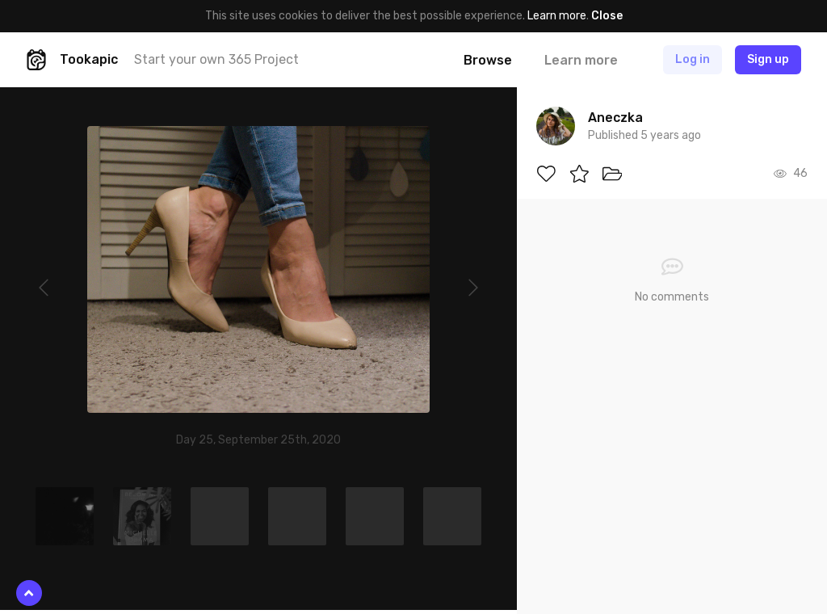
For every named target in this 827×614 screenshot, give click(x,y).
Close (607, 16)
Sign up (768, 59)
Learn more (556, 16)
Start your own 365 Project (216, 59)
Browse (488, 60)
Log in (692, 59)
